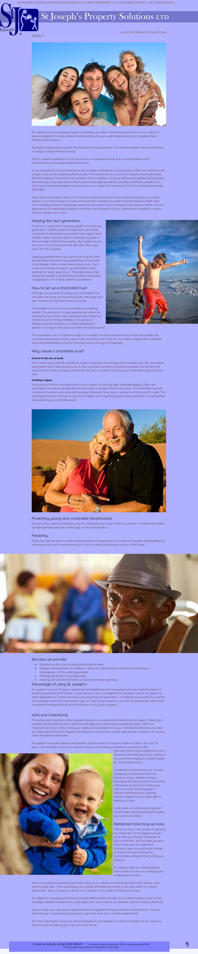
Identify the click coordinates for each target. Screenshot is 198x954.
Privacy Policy (157, 32)
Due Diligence (137, 32)
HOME (21, 2)
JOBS (128, 2)
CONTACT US (143, 2)
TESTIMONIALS (164, 2)
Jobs (123, 32)
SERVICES (45, 2)
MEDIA (58, 2)
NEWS (68, 2)
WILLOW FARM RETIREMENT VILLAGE (98, 2)
